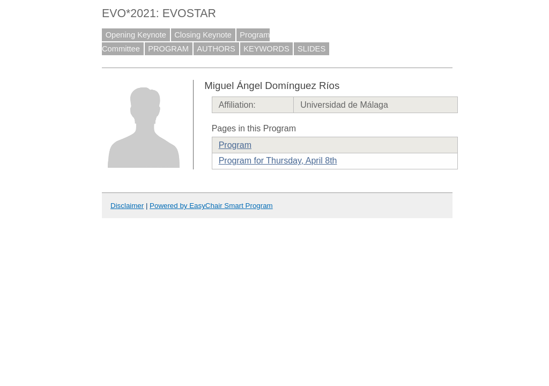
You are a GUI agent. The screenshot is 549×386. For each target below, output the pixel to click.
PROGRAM (168, 48)
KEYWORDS (266, 48)
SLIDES (311, 48)
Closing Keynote (203, 35)
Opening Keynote (136, 35)
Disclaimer (127, 206)
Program (235, 145)
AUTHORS (216, 48)
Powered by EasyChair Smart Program (211, 206)
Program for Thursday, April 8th (278, 160)
